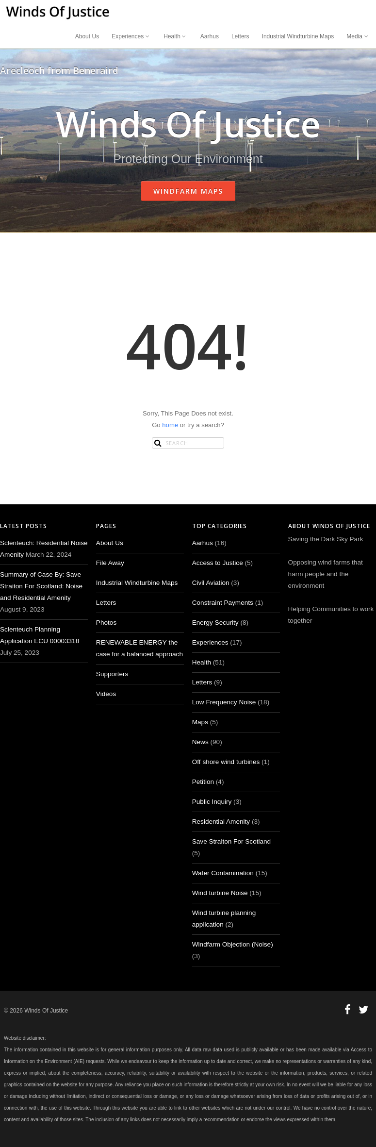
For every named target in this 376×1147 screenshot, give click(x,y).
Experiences (131, 36)
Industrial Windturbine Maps (298, 36)
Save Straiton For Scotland (231, 841)
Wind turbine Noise (220, 893)
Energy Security (215, 622)
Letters (240, 36)
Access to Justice (217, 562)
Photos (106, 622)
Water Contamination (223, 873)
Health (175, 36)
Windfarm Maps (188, 191)
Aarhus (209, 36)
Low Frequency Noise (224, 702)
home (170, 425)
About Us (87, 36)
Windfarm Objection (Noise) (232, 944)
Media (358, 36)
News (200, 742)
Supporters (112, 674)
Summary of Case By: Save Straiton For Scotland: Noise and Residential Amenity (41, 586)
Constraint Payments (222, 602)
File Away (110, 562)
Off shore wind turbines (226, 761)
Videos (106, 694)
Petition (203, 781)
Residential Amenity (221, 821)
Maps (200, 722)
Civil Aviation (210, 582)
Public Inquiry (212, 801)
